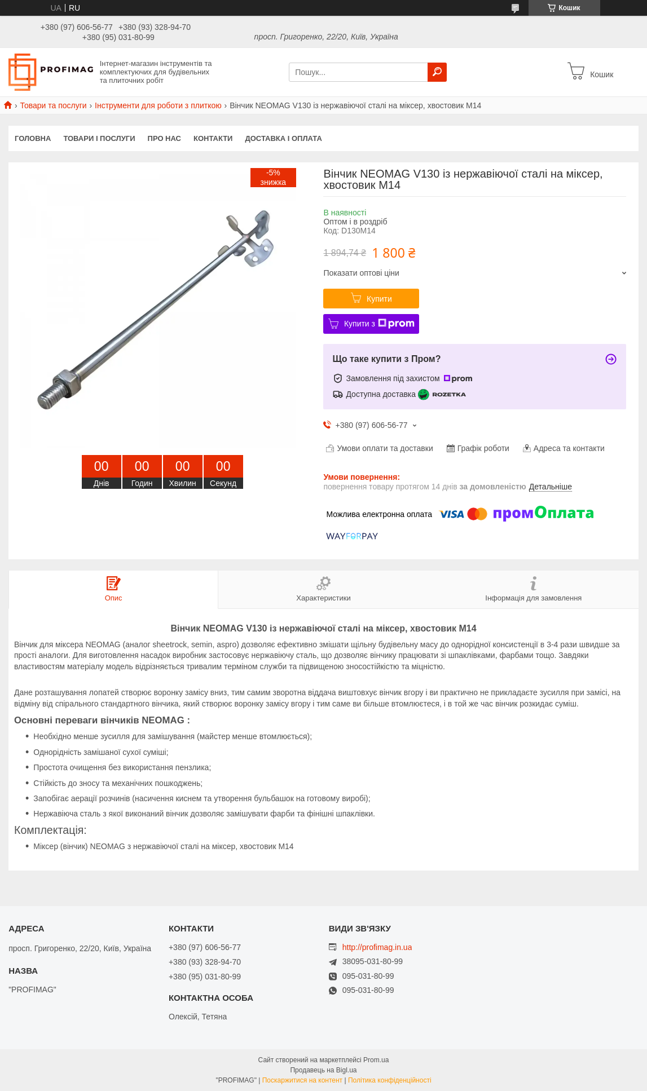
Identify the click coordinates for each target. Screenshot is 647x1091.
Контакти (213, 138)
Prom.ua (376, 1060)
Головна (33, 138)
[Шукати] (437, 72)
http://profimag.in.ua (377, 947)
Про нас (164, 138)
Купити (379, 298)
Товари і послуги (99, 138)
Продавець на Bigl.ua (323, 1070)
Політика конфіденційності (390, 1080)
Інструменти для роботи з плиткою (158, 105)
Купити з (379, 324)
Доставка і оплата (283, 138)
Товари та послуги (53, 105)
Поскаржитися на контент (302, 1080)
